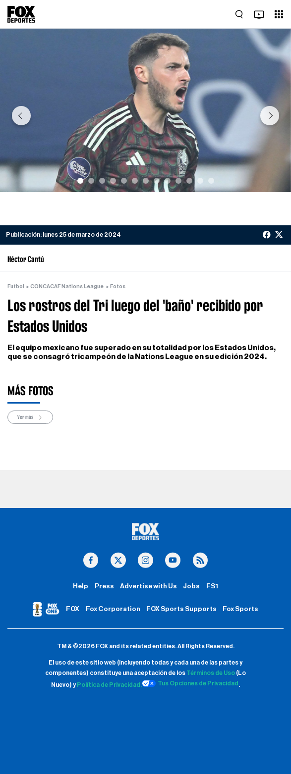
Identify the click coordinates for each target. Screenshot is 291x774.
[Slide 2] (91, 181)
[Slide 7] (146, 181)
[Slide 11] (189, 181)
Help (80, 586)
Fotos (117, 286)
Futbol (15, 286)
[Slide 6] (135, 181)
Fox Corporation (113, 609)
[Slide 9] (168, 181)
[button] (21, 115)
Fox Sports (240, 609)
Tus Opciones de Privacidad (190, 683)
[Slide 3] (102, 181)
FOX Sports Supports (181, 609)
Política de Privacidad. (109, 685)
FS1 (212, 586)
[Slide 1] (80, 181)
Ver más (30, 417)
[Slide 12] (200, 181)
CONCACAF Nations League (67, 286)
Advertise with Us (148, 586)
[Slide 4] (113, 181)
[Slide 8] (157, 181)
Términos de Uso (210, 673)
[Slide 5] (124, 181)
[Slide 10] (178, 181)
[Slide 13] (211, 181)
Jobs (191, 586)
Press (104, 586)
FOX (72, 609)
